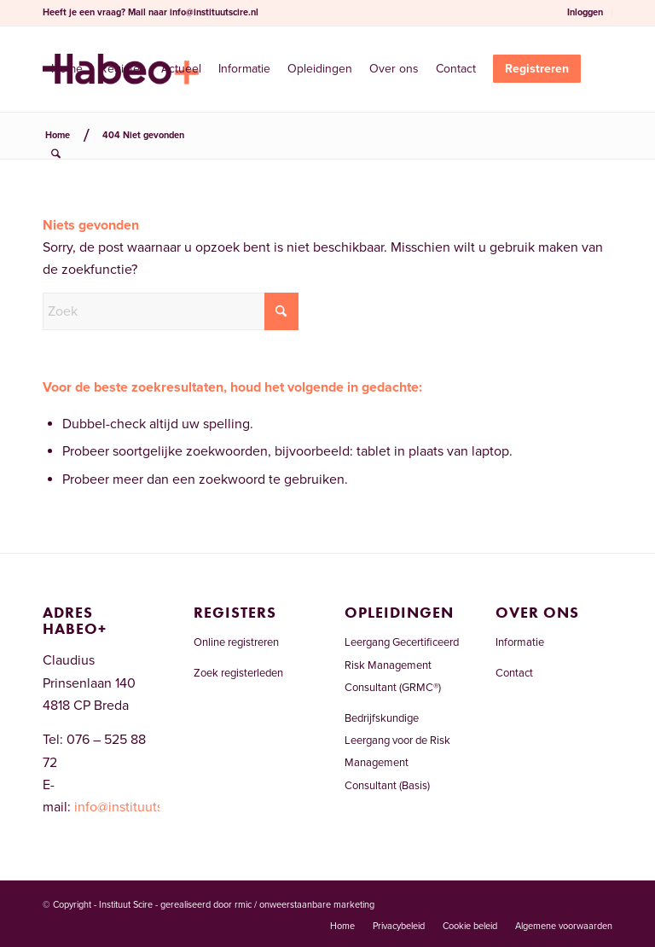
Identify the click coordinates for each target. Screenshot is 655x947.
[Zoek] (56, 154)
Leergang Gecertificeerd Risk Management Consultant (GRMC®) (402, 665)
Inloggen (585, 12)
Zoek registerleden (238, 673)
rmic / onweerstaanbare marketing (304, 904)
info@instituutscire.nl (214, 12)
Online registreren (236, 642)
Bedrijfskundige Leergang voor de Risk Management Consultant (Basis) (397, 752)
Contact (514, 673)
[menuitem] (585, 13)
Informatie (520, 642)
